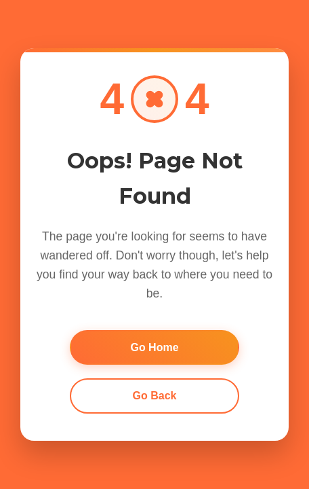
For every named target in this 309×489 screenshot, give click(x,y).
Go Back (155, 395)
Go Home (154, 347)
